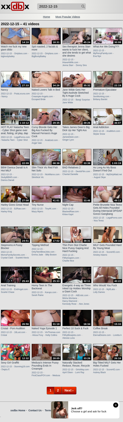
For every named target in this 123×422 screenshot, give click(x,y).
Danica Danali (7, 180)
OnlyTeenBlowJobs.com (43, 252)
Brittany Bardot (100, 99)
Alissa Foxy (37, 335)
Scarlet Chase (7, 292)
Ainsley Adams (100, 255)
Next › (69, 390)
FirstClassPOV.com (41, 375)
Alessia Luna (68, 338)
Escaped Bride (39, 99)
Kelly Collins (51, 335)
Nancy (4, 96)
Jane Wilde (67, 102)
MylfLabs (110, 289)
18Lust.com (19, 332)
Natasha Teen (8, 140)
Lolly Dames (99, 292)
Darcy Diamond (69, 301)
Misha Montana (69, 298)
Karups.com (50, 292)
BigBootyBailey (39, 56)
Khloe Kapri (68, 214)
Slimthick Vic (38, 177)
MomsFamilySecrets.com (13, 255)
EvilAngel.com (21, 289)
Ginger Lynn (68, 140)
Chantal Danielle (70, 174)
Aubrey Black (99, 372)
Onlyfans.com (20, 53)
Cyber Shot (22, 140)
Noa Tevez (99, 220)
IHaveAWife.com (70, 62)
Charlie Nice (68, 261)
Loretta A (117, 335)
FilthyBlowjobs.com (71, 335)
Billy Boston (51, 254)
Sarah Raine (38, 295)
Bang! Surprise (83, 99)
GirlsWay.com (82, 369)
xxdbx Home (18, 410)
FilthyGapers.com (70, 258)
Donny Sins (81, 65)
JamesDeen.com (70, 137)
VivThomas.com (52, 332)
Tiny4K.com (50, 208)
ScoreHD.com (113, 252)
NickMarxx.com (52, 174)
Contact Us (35, 410)
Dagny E (5, 369)
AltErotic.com (82, 295)
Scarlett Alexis (22, 257)
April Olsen (67, 372)
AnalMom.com (113, 131)
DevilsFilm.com (83, 171)
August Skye (100, 177)
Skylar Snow (99, 134)
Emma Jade (37, 254)
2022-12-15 (6, 53)
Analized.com (51, 140)
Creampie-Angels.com (42, 96)
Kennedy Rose (69, 304)
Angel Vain (37, 143)
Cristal (4, 335)
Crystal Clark (7, 257)
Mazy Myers (37, 211)
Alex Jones (84, 304)
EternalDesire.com (102, 335)
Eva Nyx (97, 56)
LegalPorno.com (22, 137)
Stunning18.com (22, 366)
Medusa (56, 375)
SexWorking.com (101, 96)
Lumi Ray (79, 372)
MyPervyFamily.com (102, 53)
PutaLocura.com (22, 93)
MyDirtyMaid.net (114, 174)
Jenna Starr (68, 65)
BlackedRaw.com (70, 211)
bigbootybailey (8, 56)
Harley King (6, 211)
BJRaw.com (19, 208)
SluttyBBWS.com (9, 177)
